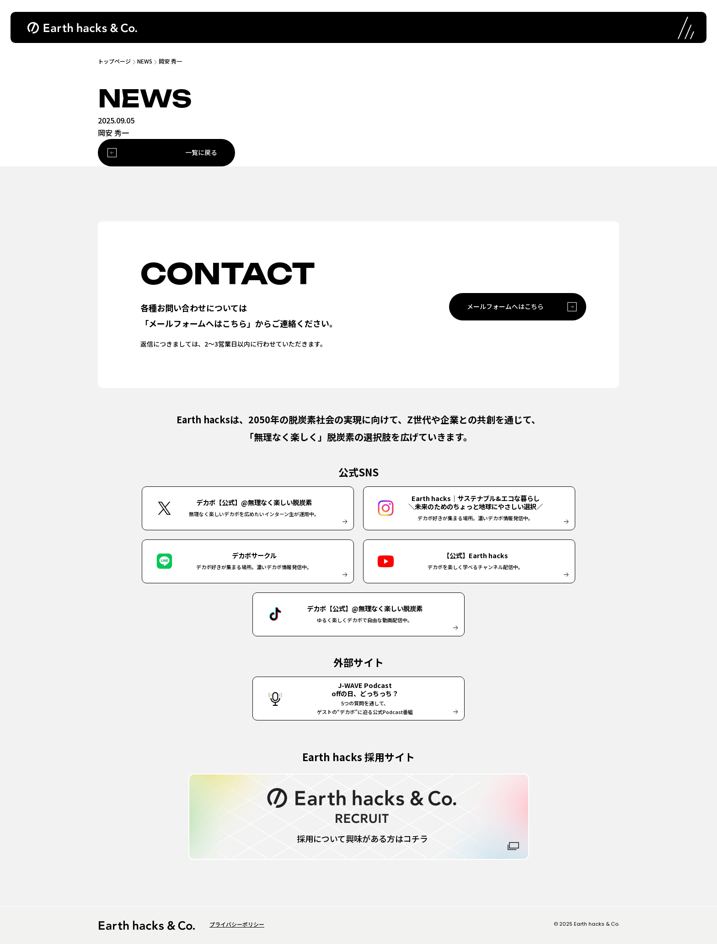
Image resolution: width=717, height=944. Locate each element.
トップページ (114, 61)
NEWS (144, 61)
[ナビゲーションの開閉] (685, 27)
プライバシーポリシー (236, 924)
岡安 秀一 (170, 61)
